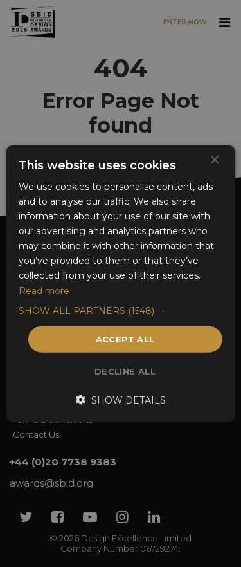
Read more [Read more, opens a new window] (44, 290)
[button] (120, 310)
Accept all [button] (125, 338)
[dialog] (120, 283)
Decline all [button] (125, 371)
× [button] (214, 160)
